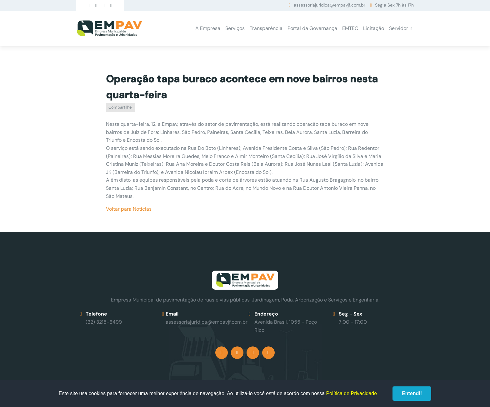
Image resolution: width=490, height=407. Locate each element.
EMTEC (350, 28)
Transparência (266, 28)
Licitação (373, 28)
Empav (109, 28)
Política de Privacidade (351, 393)
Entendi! (412, 393)
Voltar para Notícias (129, 209)
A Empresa (207, 28)
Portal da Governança (312, 28)
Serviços (235, 28)
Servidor (398, 28)
